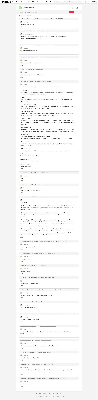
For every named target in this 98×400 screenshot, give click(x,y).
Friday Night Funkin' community (26, 364)
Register (93, 1)
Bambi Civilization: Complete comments (28, 326)
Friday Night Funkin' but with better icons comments (30, 378)
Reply (21, 26)
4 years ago (25, 367)
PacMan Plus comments (25, 69)
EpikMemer (37, 340)
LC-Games (36, 172)
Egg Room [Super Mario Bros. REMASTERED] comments (31, 18)
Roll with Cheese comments (25, 265)
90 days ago (26, 22)
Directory (48, 396)
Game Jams (23, 1)
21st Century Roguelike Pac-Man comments (29, 241)
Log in (88, 1)
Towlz (44, 289)
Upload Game (32, 1)
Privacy (58, 396)
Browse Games (15, 1)
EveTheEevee (39, 277)
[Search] (80, 2)
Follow (71, 12)
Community (49, 1)
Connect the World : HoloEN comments (28, 45)
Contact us (59, 393)
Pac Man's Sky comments (25, 196)
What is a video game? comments (26, 81)
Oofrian (38, 364)
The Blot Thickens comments (26, 277)
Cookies (64, 396)
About (44, 393)
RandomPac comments (24, 172)
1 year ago (25, 48)
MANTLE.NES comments (25, 30)
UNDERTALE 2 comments (25, 340)
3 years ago (25, 329)
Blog (53, 393)
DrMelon (37, 30)
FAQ (49, 393)
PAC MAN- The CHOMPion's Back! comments (29, 57)
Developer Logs (41, 1)
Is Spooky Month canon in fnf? (47, 364)
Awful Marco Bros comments (26, 301)
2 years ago (25, 244)
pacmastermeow (45, 241)
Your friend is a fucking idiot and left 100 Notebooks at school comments (34, 313)
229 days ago (26, 34)
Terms (53, 396)
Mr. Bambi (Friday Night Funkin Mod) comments (29, 289)
